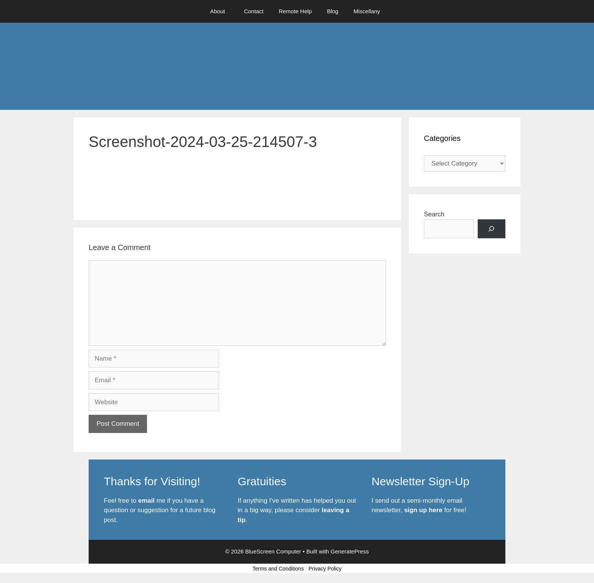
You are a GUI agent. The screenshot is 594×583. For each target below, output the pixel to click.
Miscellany (366, 11)
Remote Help (295, 11)
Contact (254, 11)
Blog (332, 11)
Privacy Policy (324, 569)
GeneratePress (350, 551)
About (217, 11)
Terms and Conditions (278, 569)
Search (434, 214)
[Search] (491, 229)
